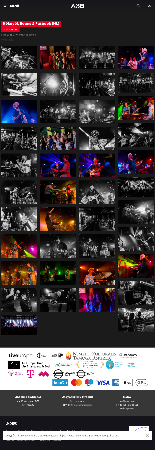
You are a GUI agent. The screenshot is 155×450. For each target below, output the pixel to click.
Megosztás (7, 39)
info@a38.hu (28, 404)
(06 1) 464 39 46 (127, 401)
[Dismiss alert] (147, 435)
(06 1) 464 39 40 (77, 401)
